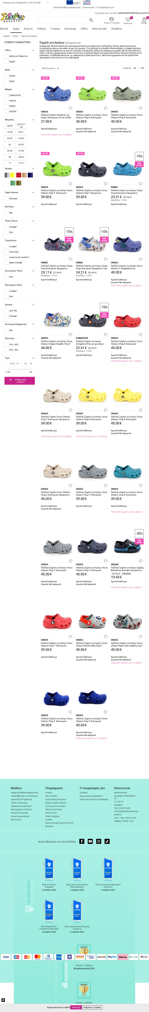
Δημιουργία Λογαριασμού (91, 796)
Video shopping (52, 816)
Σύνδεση (84, 792)
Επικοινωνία (88, 7)
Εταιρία (48, 792)
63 (135, 68)
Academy (116, 28)
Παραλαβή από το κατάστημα (24, 796)
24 (10, 144)
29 (10, 163)
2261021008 (35, 2)
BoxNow (49, 826)
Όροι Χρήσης (51, 796)
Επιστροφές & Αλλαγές (21, 809)
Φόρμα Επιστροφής (19, 813)
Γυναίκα (55, 28)
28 (10, 157)
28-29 (21, 157)
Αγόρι (16, 28)
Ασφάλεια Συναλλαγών (21, 806)
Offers (84, 28)
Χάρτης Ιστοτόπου (53, 809)
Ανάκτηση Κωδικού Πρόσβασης (94, 799)
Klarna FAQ (16, 819)
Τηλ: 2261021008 (122, 808)
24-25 (21, 144)
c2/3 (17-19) (21, 125)
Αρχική (6, 36)
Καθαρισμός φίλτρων (17, 380)
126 (142, 68)
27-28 (21, 151)
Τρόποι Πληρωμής (19, 803)
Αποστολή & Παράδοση (21, 799)
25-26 (9, 151)
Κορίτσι (28, 28)
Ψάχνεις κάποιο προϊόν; (56, 803)
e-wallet (48, 819)
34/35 (9, 126)
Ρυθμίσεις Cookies (92, 1007)
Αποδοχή (76, 1007)
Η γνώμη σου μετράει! (55, 806)
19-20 (9, 132)
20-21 (21, 132)
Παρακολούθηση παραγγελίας (67, 7)
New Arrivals (99, 28)
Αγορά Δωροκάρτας (20, 816)
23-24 (21, 138)
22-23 (9, 138)
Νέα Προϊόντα (50, 68)
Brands (4, 28)
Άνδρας (41, 28)
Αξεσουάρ (70, 28)
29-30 (21, 163)
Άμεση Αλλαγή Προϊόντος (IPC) (59, 823)
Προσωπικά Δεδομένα (55, 799)
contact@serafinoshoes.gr (126, 811)
